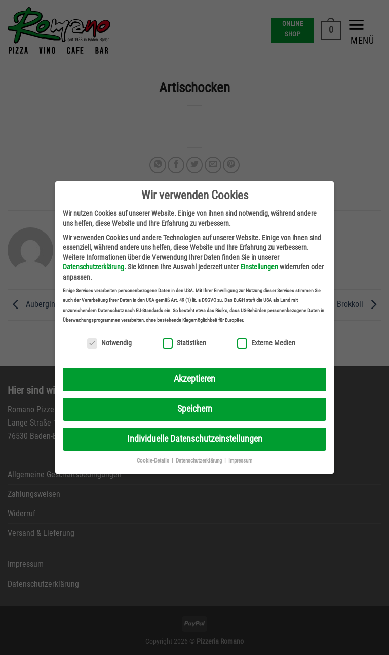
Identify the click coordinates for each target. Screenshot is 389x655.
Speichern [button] (194, 409)
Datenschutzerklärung (93, 267)
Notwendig (109, 343)
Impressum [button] (240, 460)
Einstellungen (259, 267)
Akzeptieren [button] (194, 379)
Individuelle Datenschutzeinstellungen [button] (194, 439)
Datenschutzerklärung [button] (199, 460)
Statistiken (184, 343)
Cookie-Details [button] (154, 460)
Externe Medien (266, 343)
